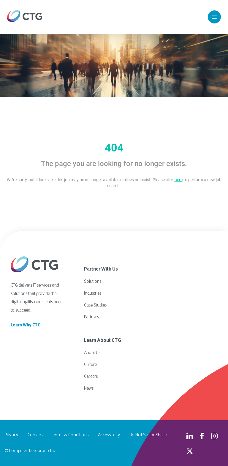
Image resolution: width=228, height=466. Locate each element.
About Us (92, 353)
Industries (92, 293)
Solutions (92, 281)
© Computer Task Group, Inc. (30, 451)
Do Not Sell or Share (148, 435)
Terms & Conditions (70, 435)
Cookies (35, 435)
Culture (90, 365)
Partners (91, 317)
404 (114, 148)
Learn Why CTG (26, 325)
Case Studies (95, 305)
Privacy (11, 435)
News (89, 388)
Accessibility (109, 435)
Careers (91, 377)
